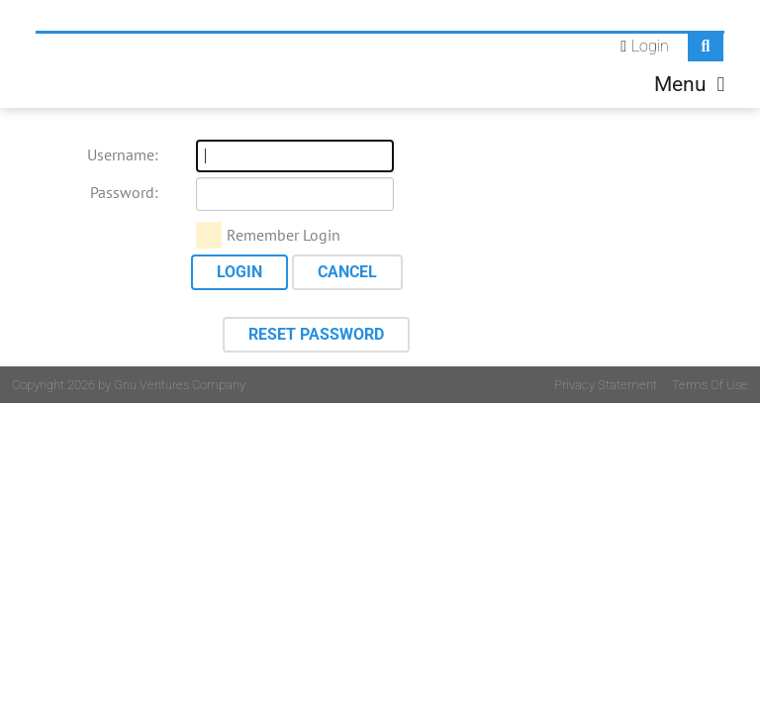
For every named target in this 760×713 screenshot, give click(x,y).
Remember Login (283, 235)
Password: (124, 192)
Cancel (347, 271)
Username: (122, 154)
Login (650, 46)
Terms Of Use (710, 384)
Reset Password (316, 334)
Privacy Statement (605, 384)
